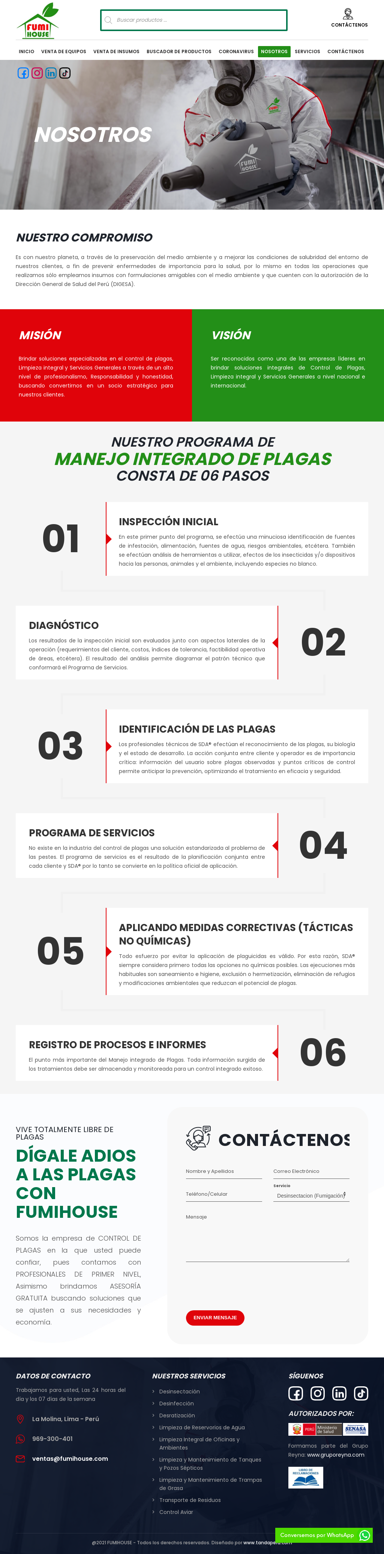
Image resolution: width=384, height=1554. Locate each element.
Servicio (281, 1186)
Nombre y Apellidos (210, 1171)
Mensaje (196, 1216)
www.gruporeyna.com (335, 1455)
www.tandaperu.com (267, 1542)
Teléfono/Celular (207, 1194)
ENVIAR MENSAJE (215, 1317)
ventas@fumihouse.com (70, 1458)
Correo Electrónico (296, 1171)
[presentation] (243, 1284)
